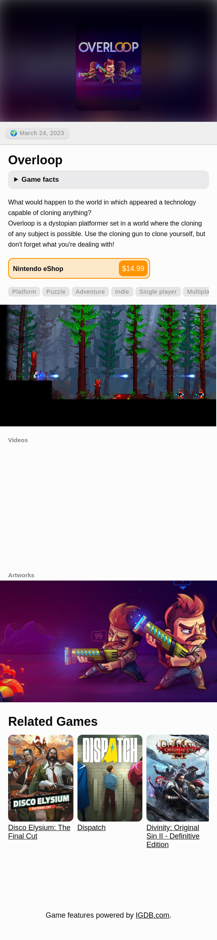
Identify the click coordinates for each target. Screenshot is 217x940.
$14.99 (133, 269)
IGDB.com (153, 915)
